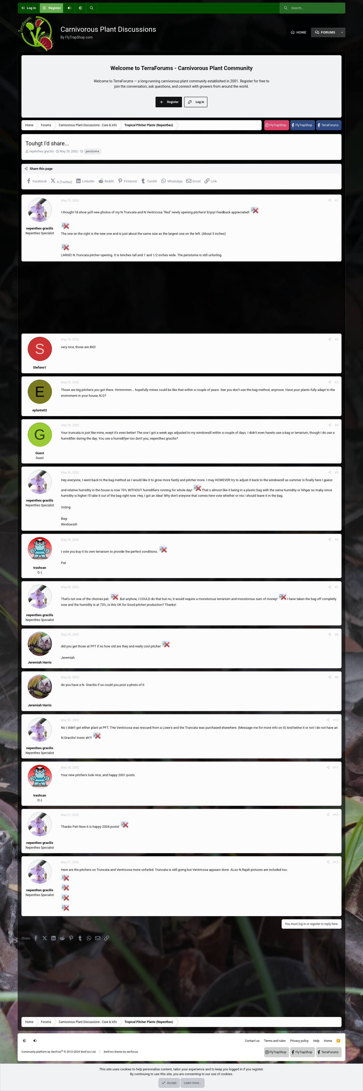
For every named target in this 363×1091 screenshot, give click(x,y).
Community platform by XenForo (58, 1051)
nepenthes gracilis (41, 151)
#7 (336, 587)
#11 (335, 767)
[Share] (329, 200)
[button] (80, 8)
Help (316, 1041)
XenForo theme (113, 1051)
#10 (335, 720)
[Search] (91, 8)
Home (301, 32)
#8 (336, 634)
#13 (335, 862)
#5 (336, 472)
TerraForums (330, 125)
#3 (336, 382)
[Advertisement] (172, 297)
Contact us (252, 1041)
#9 (336, 677)
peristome (92, 151)
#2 (336, 339)
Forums (328, 32)
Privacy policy (299, 1041)
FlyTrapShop (277, 125)
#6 (336, 540)
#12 (335, 815)
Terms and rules (275, 1041)
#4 (336, 425)
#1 (336, 200)
